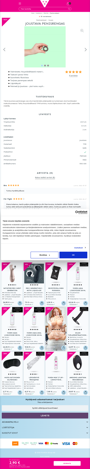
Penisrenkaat (54, 13)
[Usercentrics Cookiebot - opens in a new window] (77, 212)
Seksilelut (39, 13)
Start (32, 13)
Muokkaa (44, 255)
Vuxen (50, 20)
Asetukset (78, 248)
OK (73, 255)
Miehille (46, 13)
